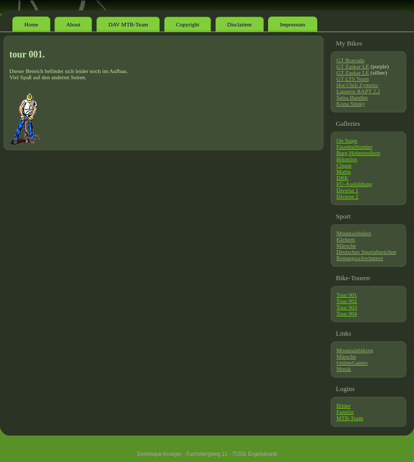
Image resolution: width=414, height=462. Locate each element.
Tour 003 (346, 307)
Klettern (345, 239)
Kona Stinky (350, 103)
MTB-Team (349, 418)
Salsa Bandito (352, 97)
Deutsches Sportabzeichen (366, 252)
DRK (342, 178)
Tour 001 (346, 295)
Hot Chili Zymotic (357, 85)
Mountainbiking (354, 350)
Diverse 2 (347, 196)
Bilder (343, 405)
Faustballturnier (354, 146)
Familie (345, 412)
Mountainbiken (353, 233)
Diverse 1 (347, 190)
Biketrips (346, 159)
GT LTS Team (352, 79)
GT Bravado (350, 60)
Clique (343, 165)
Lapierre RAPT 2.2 (358, 91)
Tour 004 (346, 313)
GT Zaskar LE (352, 66)
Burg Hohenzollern (358, 153)
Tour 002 (346, 301)
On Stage (347, 140)
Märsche (346, 245)
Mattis (343, 171)
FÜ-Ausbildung (354, 184)
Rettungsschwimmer (359, 258)
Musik (343, 369)
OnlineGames (351, 362)
